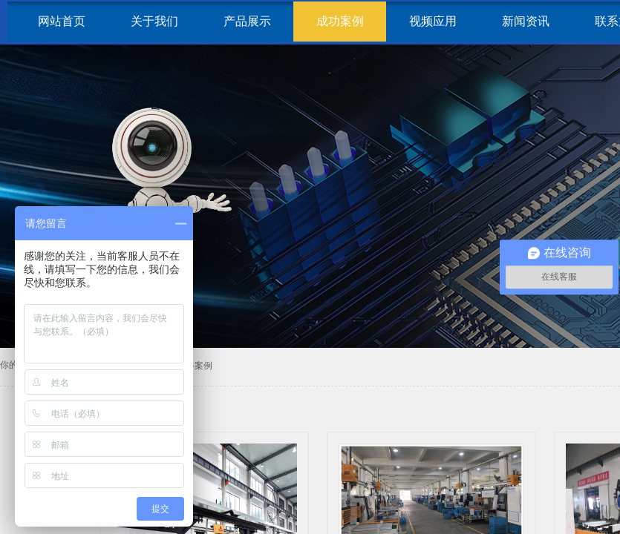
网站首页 (61, 21)
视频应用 (433, 21)
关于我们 (154, 21)
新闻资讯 (525, 21)
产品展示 (247, 21)
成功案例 (340, 21)
